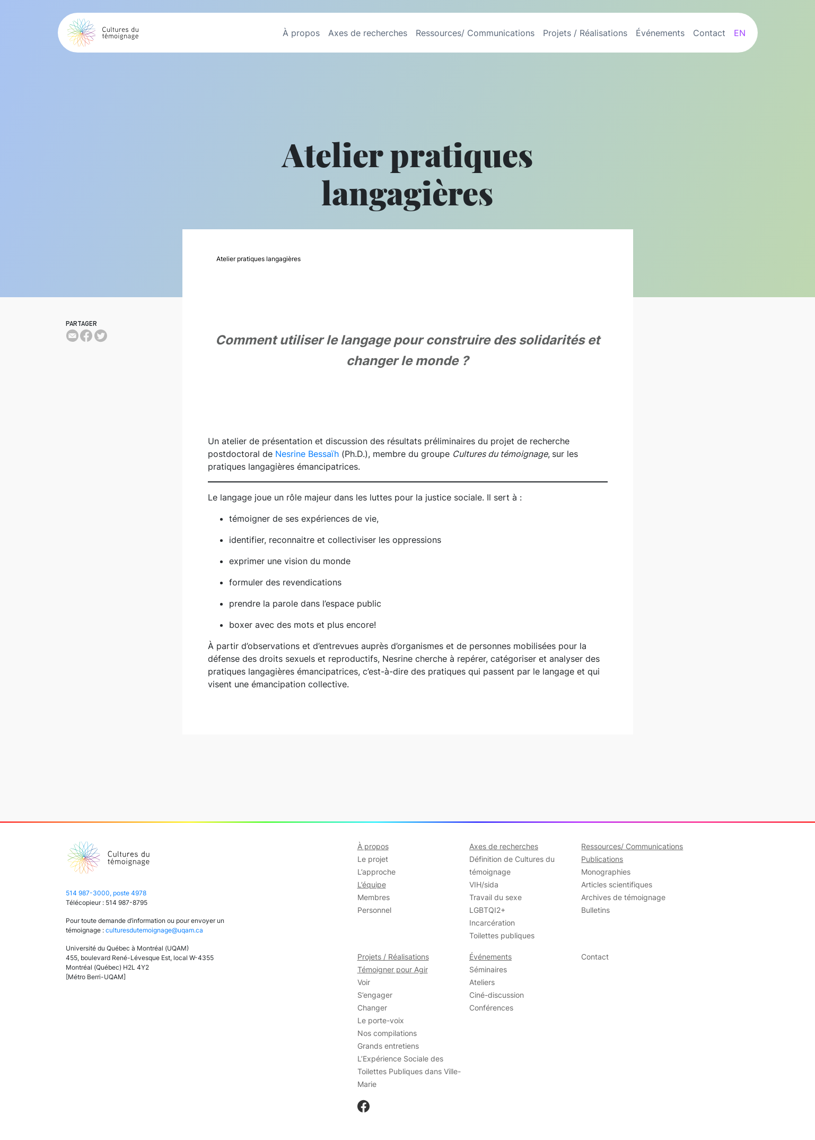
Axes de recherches (367, 33)
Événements (660, 33)
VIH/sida (483, 884)
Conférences (491, 1007)
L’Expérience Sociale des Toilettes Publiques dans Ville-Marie (409, 1071)
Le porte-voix (380, 1020)
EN (740, 33)
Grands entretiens (388, 1045)
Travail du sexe (495, 897)
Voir (363, 982)
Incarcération (492, 922)
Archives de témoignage (623, 897)
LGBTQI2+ (487, 909)
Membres (373, 897)
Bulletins (595, 909)
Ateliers (482, 982)
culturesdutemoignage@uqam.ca (154, 930)
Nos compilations (387, 1033)
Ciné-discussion (496, 994)
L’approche (376, 871)
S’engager (374, 994)
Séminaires (488, 969)
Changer (372, 1007)
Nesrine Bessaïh (307, 453)
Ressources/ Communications (475, 33)
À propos (301, 33)
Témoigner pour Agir (392, 969)
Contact (709, 33)
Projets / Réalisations (585, 33)
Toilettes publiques (501, 935)
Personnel (374, 909)
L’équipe (371, 884)
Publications (602, 858)
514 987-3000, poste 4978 (106, 893)
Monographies (605, 871)
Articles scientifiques (616, 884)
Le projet (372, 858)
